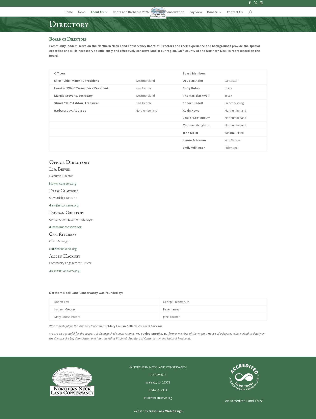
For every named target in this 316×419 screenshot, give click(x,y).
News (81, 12)
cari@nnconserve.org (63, 249)
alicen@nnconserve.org (64, 270)
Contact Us (235, 12)
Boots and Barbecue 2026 (131, 12)
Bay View (195, 12)
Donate (212, 12)
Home (68, 12)
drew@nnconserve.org (63, 205)
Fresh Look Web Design (166, 411)
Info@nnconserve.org (158, 398)
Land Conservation (171, 12)
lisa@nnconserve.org (62, 183)
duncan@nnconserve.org (65, 227)
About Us (97, 12)
